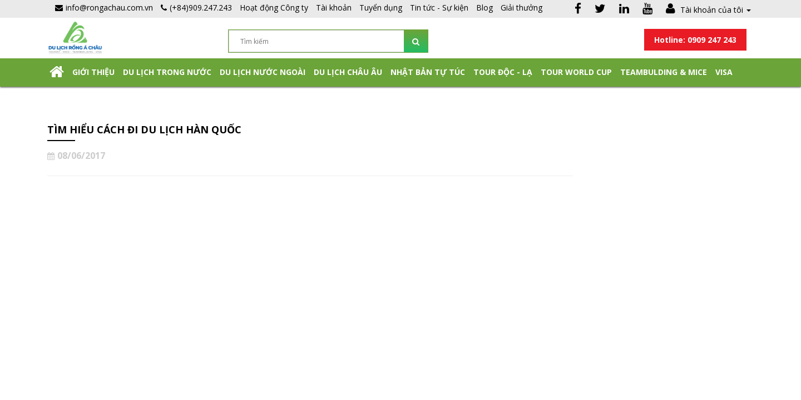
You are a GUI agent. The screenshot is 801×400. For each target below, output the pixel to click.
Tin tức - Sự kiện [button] (439, 7)
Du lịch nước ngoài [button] (262, 72)
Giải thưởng (521, 7)
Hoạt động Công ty (274, 7)
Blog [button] (484, 7)
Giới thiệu (93, 72)
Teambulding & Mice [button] (663, 72)
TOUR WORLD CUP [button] (576, 72)
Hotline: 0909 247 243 (695, 39)
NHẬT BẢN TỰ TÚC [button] (427, 72)
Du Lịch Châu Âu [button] (348, 72)
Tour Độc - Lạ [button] (502, 72)
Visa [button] (724, 72)
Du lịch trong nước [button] (167, 72)
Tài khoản (334, 7)
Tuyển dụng (380, 7)
